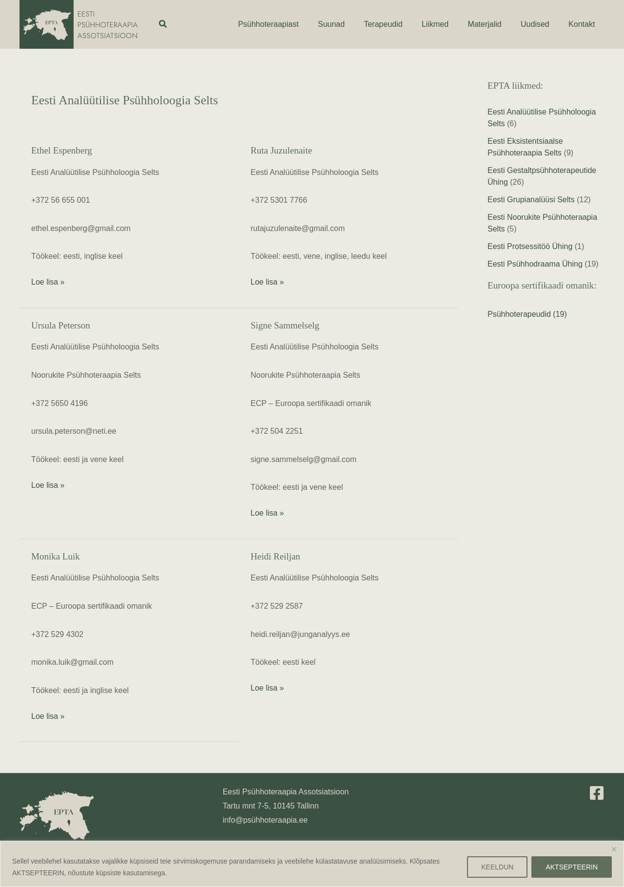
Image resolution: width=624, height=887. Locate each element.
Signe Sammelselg (285, 325)
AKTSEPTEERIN (572, 867)
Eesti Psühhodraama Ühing (535, 264)
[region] (312, 864)
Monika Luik (55, 556)
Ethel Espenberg (61, 150)
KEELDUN (497, 867)
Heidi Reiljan (275, 556)
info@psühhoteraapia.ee (265, 820)
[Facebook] (596, 793)
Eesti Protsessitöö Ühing (530, 246)
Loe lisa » (48, 280)
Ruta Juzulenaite (281, 150)
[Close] (614, 849)
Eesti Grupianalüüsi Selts (531, 199)
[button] (163, 24)
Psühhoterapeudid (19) (527, 314)
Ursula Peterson (60, 325)
